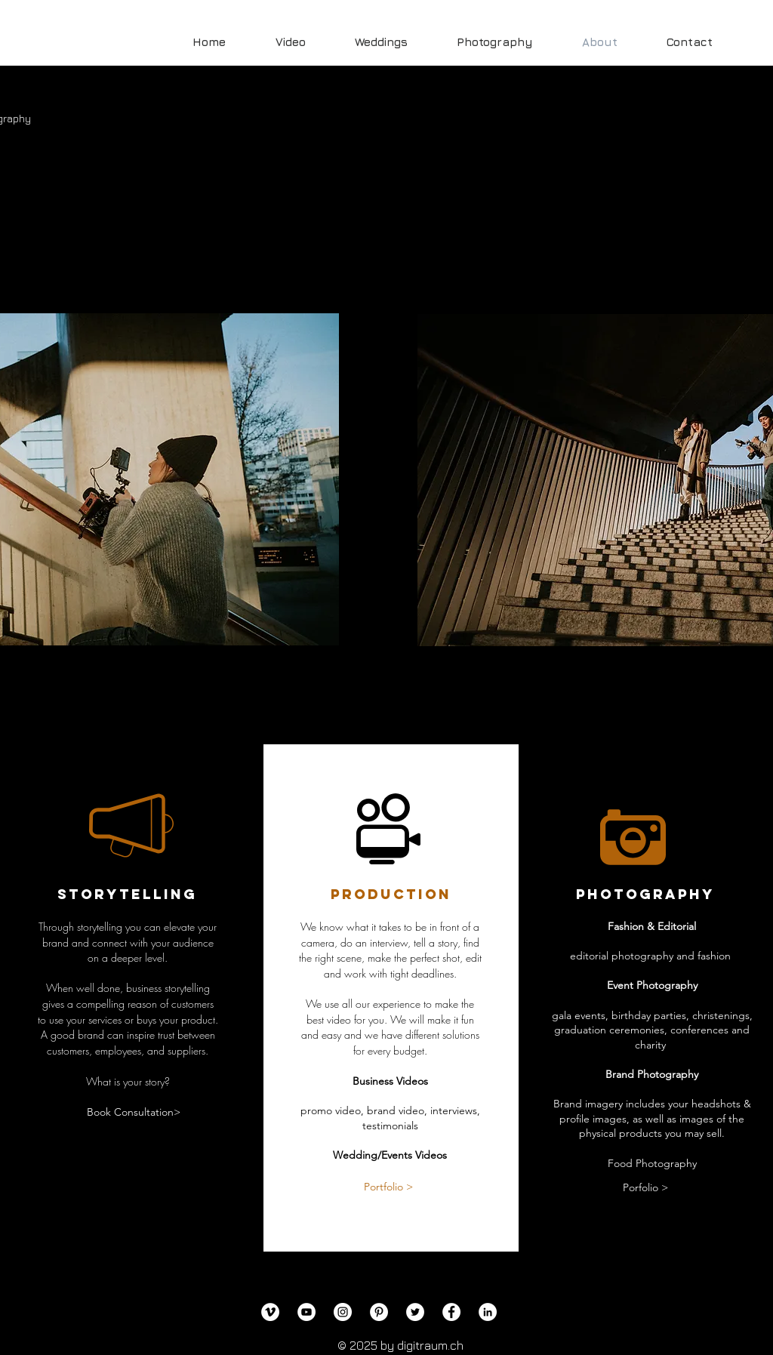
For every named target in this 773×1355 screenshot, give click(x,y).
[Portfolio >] (388, 1187)
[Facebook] (451, 1312)
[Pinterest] (379, 1312)
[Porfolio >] (645, 1188)
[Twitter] (415, 1312)
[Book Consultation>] (133, 1113)
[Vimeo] (270, 1312)
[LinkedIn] (488, 1312)
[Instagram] (343, 1312)
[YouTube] (306, 1312)
